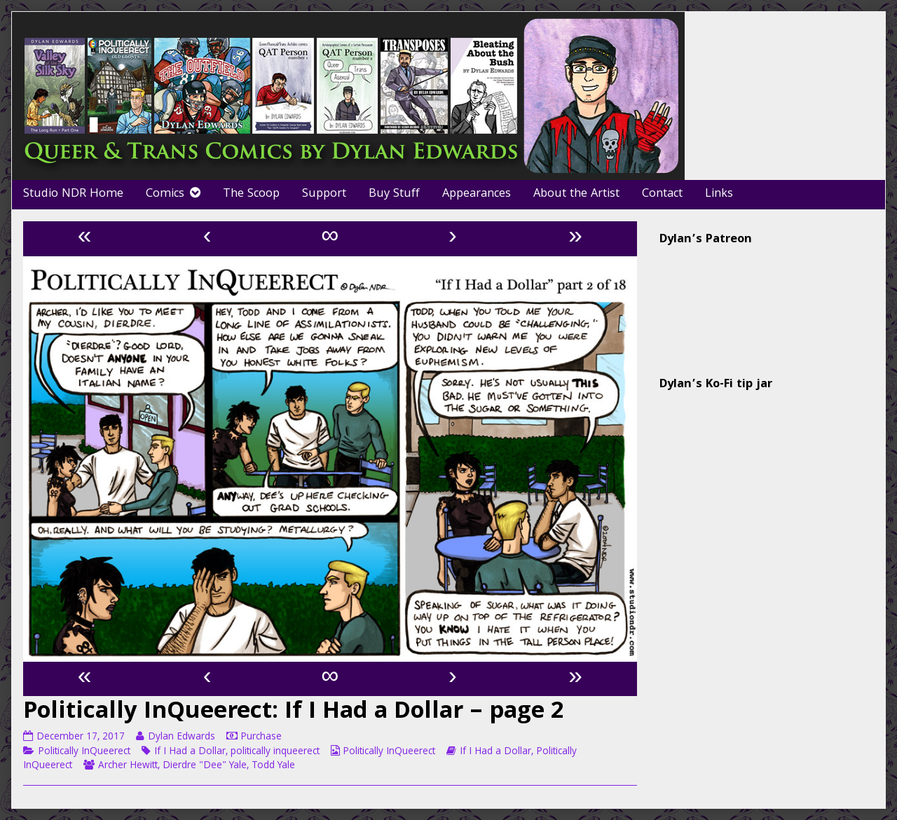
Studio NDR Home (73, 194)
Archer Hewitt (128, 766)
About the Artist (576, 194)
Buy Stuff (394, 194)
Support (324, 194)
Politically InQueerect (84, 752)
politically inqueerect (275, 752)
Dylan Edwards (181, 737)
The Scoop (251, 194)
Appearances (476, 194)
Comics (165, 194)
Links (719, 194)
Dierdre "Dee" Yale (205, 766)
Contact (662, 194)
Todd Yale (273, 766)
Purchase (261, 737)
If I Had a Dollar (190, 752)
